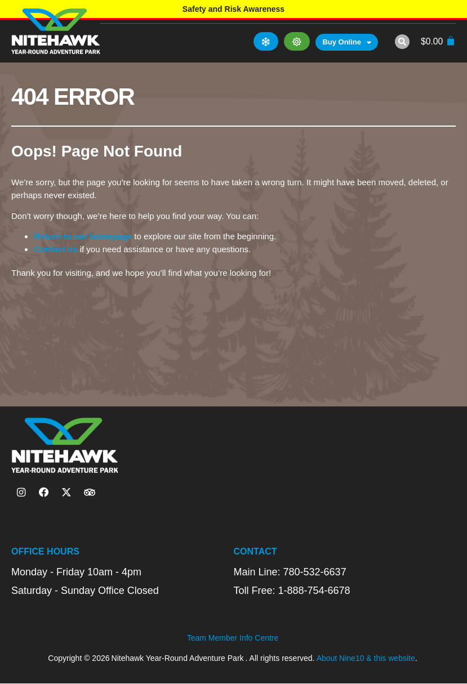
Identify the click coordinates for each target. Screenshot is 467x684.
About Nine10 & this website (366, 658)
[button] (401, 41)
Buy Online (346, 42)
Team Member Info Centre (233, 638)
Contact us (56, 249)
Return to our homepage (83, 236)
